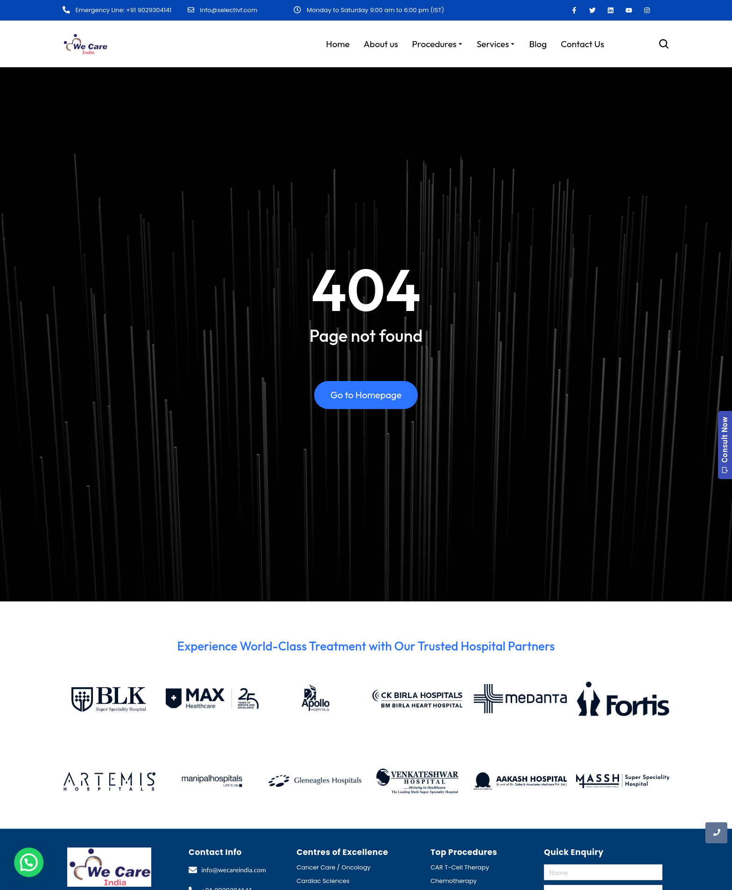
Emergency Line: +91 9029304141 (122, 10)
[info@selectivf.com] (191, 10)
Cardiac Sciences (323, 880)
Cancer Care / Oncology (333, 866)
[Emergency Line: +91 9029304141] (66, 10)
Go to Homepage (366, 398)
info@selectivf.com (228, 9)
